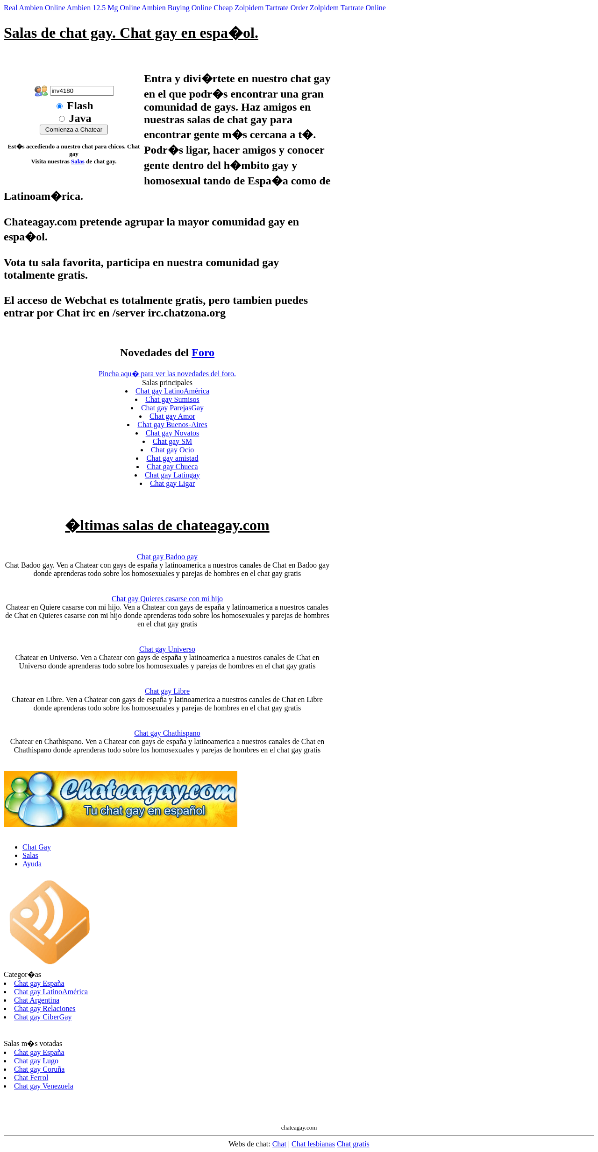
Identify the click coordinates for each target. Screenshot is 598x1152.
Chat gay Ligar (172, 483)
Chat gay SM (172, 441)
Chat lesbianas (313, 1144)
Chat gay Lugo (36, 1061)
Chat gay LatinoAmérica (172, 391)
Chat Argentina (36, 1000)
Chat (279, 1144)
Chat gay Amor (172, 416)
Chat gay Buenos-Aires (172, 424)
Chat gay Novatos (172, 433)
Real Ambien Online (34, 8)
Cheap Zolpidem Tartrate (251, 8)
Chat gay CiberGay (43, 1017)
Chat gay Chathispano (167, 733)
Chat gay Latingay (172, 475)
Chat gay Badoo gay (167, 557)
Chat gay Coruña (39, 1069)
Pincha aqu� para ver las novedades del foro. (167, 374)
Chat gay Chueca (172, 467)
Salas (78, 161)
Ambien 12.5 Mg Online (103, 8)
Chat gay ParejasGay (172, 408)
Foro (203, 352)
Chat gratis (353, 1144)
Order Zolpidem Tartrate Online (338, 8)
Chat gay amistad (172, 458)
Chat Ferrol (31, 1078)
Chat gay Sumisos (172, 399)
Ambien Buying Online (177, 8)
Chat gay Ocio (172, 450)
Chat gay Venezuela (43, 1086)
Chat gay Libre (167, 691)
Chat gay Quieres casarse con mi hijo (167, 599)
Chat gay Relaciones (45, 1008)
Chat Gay (36, 847)
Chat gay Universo (167, 649)
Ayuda (32, 864)
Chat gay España (39, 983)
